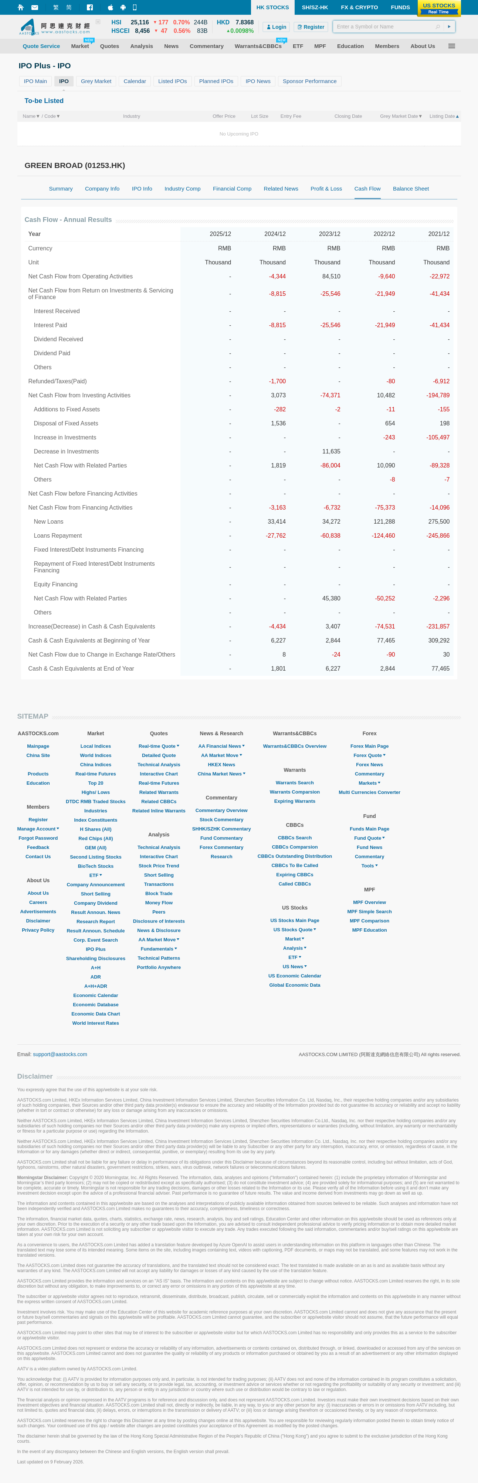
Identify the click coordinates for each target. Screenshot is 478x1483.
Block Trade (159, 893)
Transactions (159, 884)
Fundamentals (159, 949)
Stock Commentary (221, 819)
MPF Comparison (369, 921)
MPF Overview (369, 902)
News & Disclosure (158, 930)
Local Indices (96, 746)
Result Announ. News (95, 912)
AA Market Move (159, 939)
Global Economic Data (295, 985)
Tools (370, 866)
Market (295, 939)
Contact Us (38, 856)
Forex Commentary (221, 847)
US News (295, 966)
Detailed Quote (159, 755)
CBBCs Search (295, 837)
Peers (158, 912)
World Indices (95, 755)
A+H (96, 967)
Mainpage (38, 746)
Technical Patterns (159, 958)
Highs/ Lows (96, 792)
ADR (96, 977)
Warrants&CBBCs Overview (294, 746)
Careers (38, 902)
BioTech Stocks (96, 866)
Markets (369, 783)
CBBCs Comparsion (295, 847)
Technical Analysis (159, 764)
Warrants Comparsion (295, 792)
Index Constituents (95, 820)
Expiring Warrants (294, 801)
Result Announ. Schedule (96, 931)
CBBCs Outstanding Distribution (295, 856)
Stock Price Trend (159, 866)
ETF (95, 875)
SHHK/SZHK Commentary (221, 829)
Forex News (369, 764)
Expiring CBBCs (294, 874)
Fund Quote (369, 838)
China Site (38, 755)
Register (38, 819)
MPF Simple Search (369, 911)
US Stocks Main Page (294, 920)
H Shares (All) (95, 829)
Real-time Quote (159, 746)
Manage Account (38, 829)
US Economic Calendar (294, 976)
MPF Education (369, 930)
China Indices (96, 764)
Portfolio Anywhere (159, 967)
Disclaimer (38, 921)
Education (38, 783)
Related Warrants (159, 792)
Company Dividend (96, 903)
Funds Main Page (369, 829)
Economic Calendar (95, 995)
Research (222, 856)
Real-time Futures (95, 774)
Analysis (294, 948)
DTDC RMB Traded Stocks (96, 801)
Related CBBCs (158, 801)
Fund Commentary (221, 838)
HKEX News (221, 764)
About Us (38, 893)
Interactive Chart (159, 774)
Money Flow (159, 902)
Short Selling (96, 894)
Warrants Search (295, 782)
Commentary (369, 774)
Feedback (38, 847)
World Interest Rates (95, 1023)
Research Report (96, 921)
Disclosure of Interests (159, 921)
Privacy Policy (38, 930)
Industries (95, 811)
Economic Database (96, 1004)
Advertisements (38, 911)
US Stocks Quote (295, 929)
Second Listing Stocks (95, 857)
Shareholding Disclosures (95, 958)
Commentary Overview (222, 810)
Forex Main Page (369, 746)
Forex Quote (369, 755)
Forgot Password (38, 838)
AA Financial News (221, 746)
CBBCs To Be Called (294, 865)
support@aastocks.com (60, 1054)
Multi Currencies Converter (369, 792)
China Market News (221, 774)
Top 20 (95, 783)
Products (38, 774)
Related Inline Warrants (159, 811)
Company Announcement (96, 884)
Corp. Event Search (96, 940)
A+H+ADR (95, 986)
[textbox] (394, 26)
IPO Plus (95, 949)
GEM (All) (96, 847)
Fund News (369, 847)
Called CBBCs (295, 884)
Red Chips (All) (95, 838)
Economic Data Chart (95, 1014)
